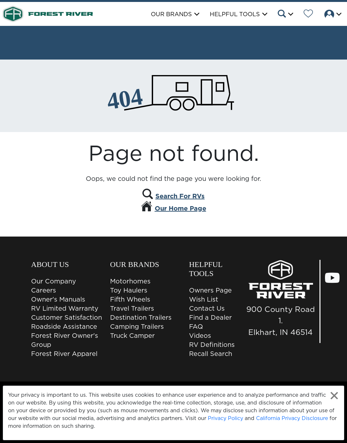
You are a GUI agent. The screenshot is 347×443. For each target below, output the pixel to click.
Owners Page (210, 290)
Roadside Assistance (64, 326)
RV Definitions (212, 344)
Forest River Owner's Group (64, 340)
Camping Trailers (137, 326)
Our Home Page (180, 208)
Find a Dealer (210, 317)
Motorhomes (130, 281)
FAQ (196, 326)
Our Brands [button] (171, 14)
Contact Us (207, 308)
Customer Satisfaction (66, 317)
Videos (200, 335)
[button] (285, 14)
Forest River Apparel (64, 353)
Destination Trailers (141, 317)
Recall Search (210, 353)
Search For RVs (180, 196)
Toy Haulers (128, 290)
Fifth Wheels (130, 299)
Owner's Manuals (58, 299)
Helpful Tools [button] (235, 14)
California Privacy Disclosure (292, 418)
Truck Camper (132, 335)
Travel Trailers (132, 308)
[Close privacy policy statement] (334, 395)
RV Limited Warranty (64, 308)
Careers (43, 290)
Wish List (203, 299)
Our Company (53, 281)
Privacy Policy (225, 418)
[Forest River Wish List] (308, 14)
